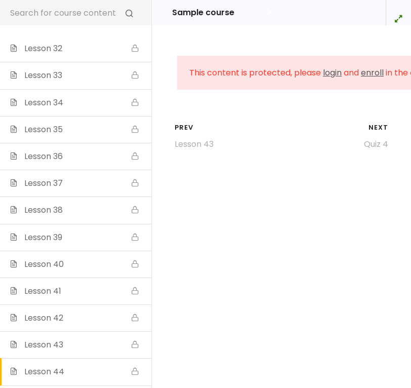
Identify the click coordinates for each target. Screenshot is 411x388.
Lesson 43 (194, 144)
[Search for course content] (129, 12)
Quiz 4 (376, 144)
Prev (184, 127)
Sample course (203, 13)
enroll (372, 73)
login (332, 73)
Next (378, 127)
